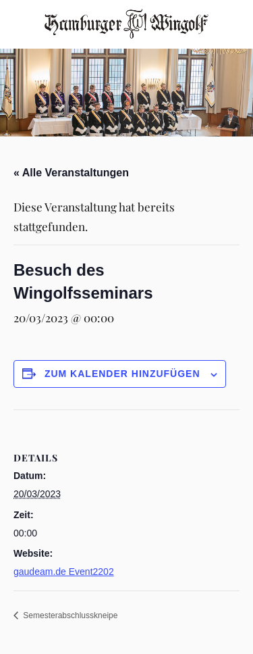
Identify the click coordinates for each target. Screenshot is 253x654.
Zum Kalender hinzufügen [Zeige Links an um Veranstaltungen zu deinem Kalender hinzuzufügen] (122, 373)
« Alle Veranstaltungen (71, 172)
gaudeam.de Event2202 (63, 571)
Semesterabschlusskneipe (69, 615)
